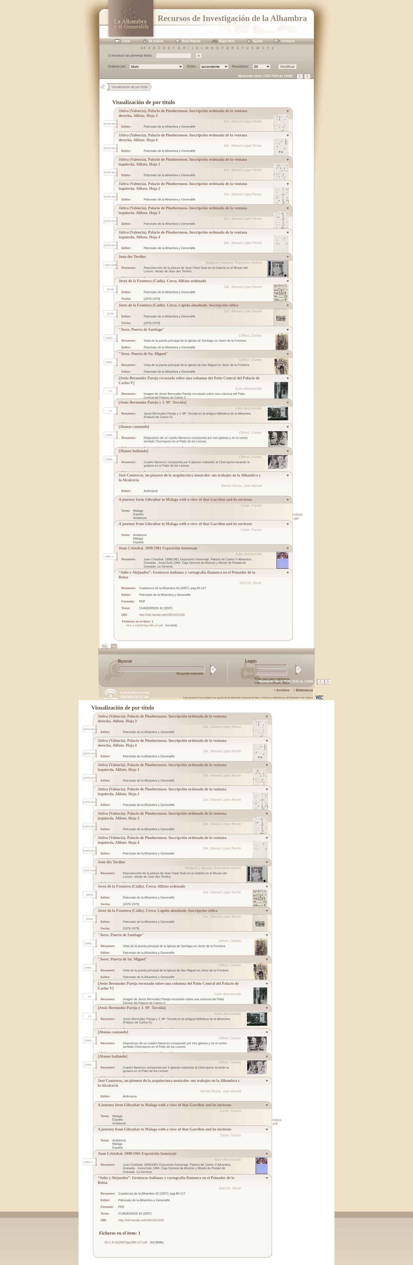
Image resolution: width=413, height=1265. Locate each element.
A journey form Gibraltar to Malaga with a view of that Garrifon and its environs (185, 499)
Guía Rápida (191, 41)
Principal (104, 87)
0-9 (143, 48)
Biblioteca (304, 690)
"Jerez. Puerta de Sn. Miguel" (143, 354)
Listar (126, 41)
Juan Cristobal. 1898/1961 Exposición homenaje (158, 548)
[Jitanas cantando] (134, 426)
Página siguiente (307, 76)
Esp (114, 646)
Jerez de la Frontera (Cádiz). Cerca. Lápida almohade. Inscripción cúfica (178, 305)
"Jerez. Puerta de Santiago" (142, 329)
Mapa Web (227, 41)
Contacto (288, 41)
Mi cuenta (156, 41)
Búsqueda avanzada (190, 673)
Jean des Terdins (132, 256)
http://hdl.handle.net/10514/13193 (162, 614)
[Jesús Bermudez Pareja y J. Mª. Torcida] (152, 402)
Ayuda (258, 41)
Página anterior (300, 76)
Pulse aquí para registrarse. (272, 678)
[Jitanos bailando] (133, 451)
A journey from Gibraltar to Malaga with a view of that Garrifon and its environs (185, 524)
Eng (104, 646)
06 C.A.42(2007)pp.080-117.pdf (144, 625)
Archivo (283, 690)
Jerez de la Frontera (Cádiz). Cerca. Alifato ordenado (162, 281)
